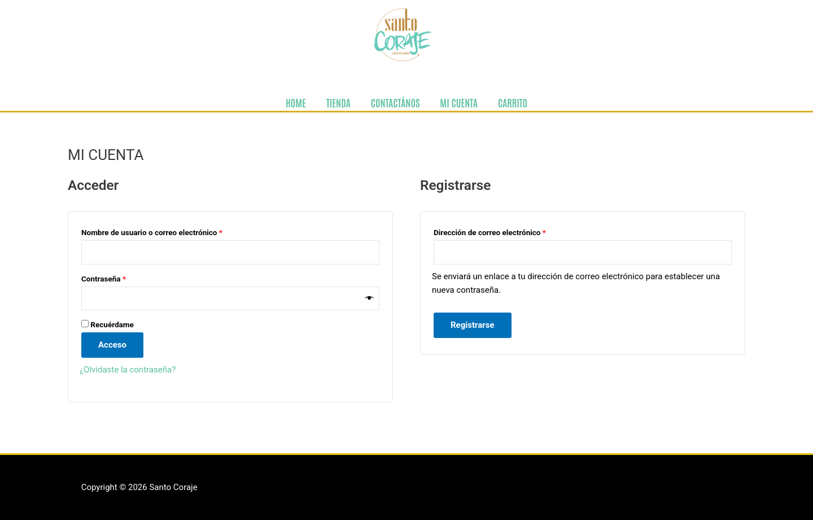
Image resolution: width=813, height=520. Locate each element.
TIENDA (338, 102)
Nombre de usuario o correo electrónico (170, 231)
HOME (296, 102)
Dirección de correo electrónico (508, 231)
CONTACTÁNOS (395, 102)
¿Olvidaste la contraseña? (128, 370)
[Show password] (369, 298)
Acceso (112, 345)
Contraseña (122, 277)
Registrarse (473, 325)
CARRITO (512, 102)
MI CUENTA (459, 102)
